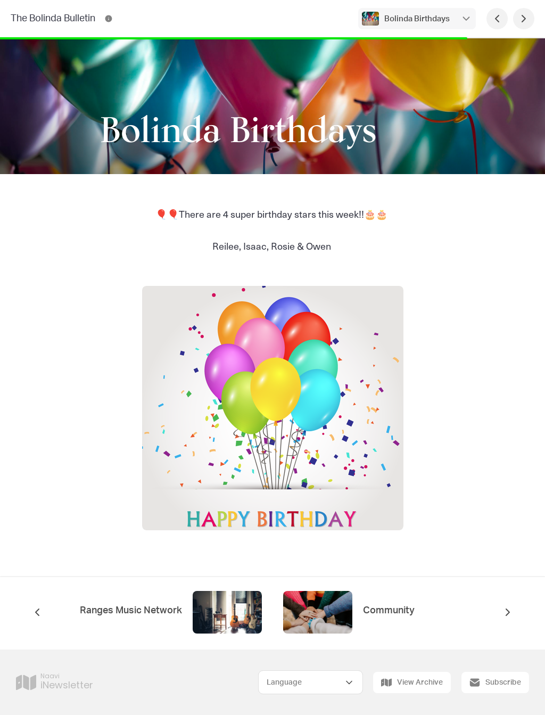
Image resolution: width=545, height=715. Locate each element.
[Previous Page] (497, 18)
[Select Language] (310, 682)
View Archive (412, 682)
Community (389, 610)
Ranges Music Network (131, 610)
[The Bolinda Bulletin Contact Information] (109, 19)
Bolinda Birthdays (417, 19)
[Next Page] (523, 18)
